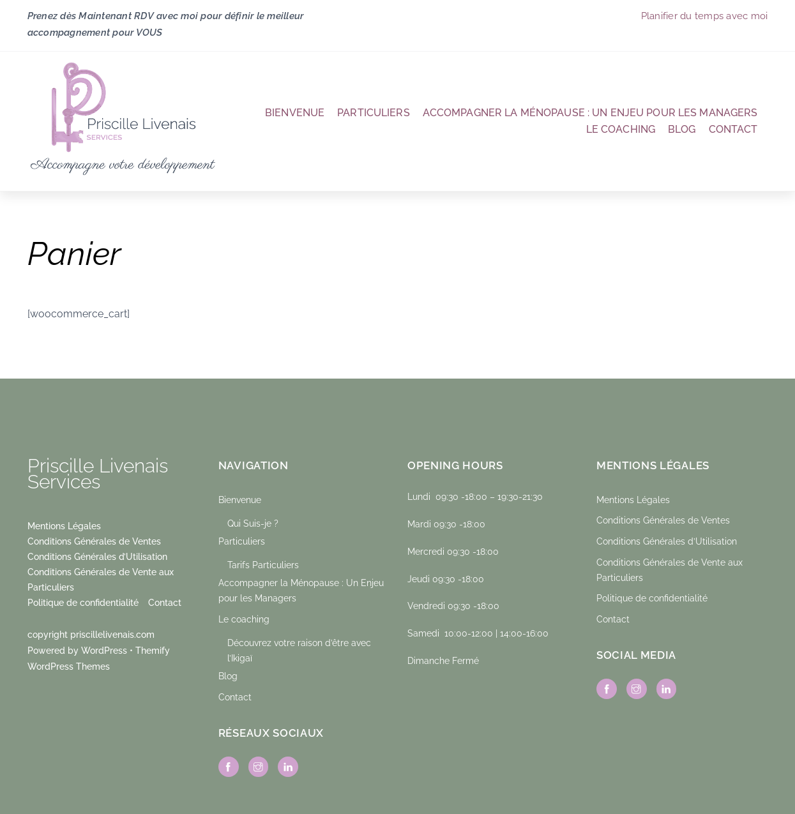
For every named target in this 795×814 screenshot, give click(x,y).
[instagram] (258, 765)
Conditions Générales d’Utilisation (97, 556)
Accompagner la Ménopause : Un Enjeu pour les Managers (590, 113)
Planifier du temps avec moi (704, 15)
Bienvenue (294, 113)
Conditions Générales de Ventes (94, 541)
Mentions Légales (64, 525)
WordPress (104, 650)
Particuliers (373, 113)
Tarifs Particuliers (263, 564)
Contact (733, 129)
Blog (682, 129)
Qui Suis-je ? (252, 523)
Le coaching (620, 129)
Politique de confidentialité (83, 602)
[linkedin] (288, 765)
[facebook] (228, 765)
